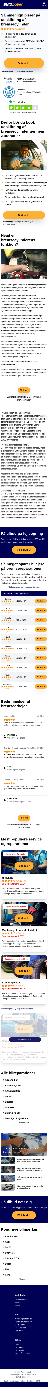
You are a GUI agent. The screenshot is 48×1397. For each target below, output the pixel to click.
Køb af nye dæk (11, 982)
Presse (17, 1302)
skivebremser (26, 362)
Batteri (7, 1096)
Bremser (8, 1107)
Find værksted (20, 1328)
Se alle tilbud (25, 1040)
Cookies (30, 1381)
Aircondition (10, 1080)
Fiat (6, 1269)
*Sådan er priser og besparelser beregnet (17, 71)
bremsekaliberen (37, 348)
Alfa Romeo (10, 1236)
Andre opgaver (12, 1085)
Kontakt (18, 1305)
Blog (16, 1344)
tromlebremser (8, 365)
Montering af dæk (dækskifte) (19, 930)
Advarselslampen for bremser (15, 331)
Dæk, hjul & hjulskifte (15, 1118)
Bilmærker (19, 1331)
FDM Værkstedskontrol (24, 1322)
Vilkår (23, 1381)
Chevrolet (9, 1253)
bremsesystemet (36, 285)
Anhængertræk (12, 1091)
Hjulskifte (7, 877)
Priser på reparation (22, 1353)
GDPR (38, 1381)
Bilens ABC (19, 1347)
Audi (6, 1242)
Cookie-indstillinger (11, 1381)
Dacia (7, 1264)
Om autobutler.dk (21, 1299)
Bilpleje (8, 1102)
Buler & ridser (11, 1113)
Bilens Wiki (19, 1350)
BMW (7, 1247)
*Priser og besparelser (23, 1319)
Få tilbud (24, 390)
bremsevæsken (33, 319)
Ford (6, 1275)
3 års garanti (20, 1325)
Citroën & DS (11, 1258)
